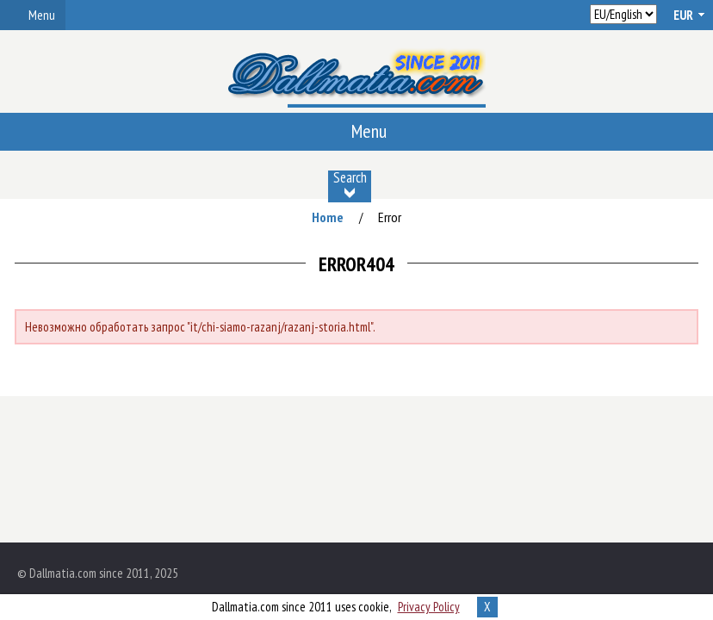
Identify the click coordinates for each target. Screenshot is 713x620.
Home (328, 217)
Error (389, 217)
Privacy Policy (429, 606)
